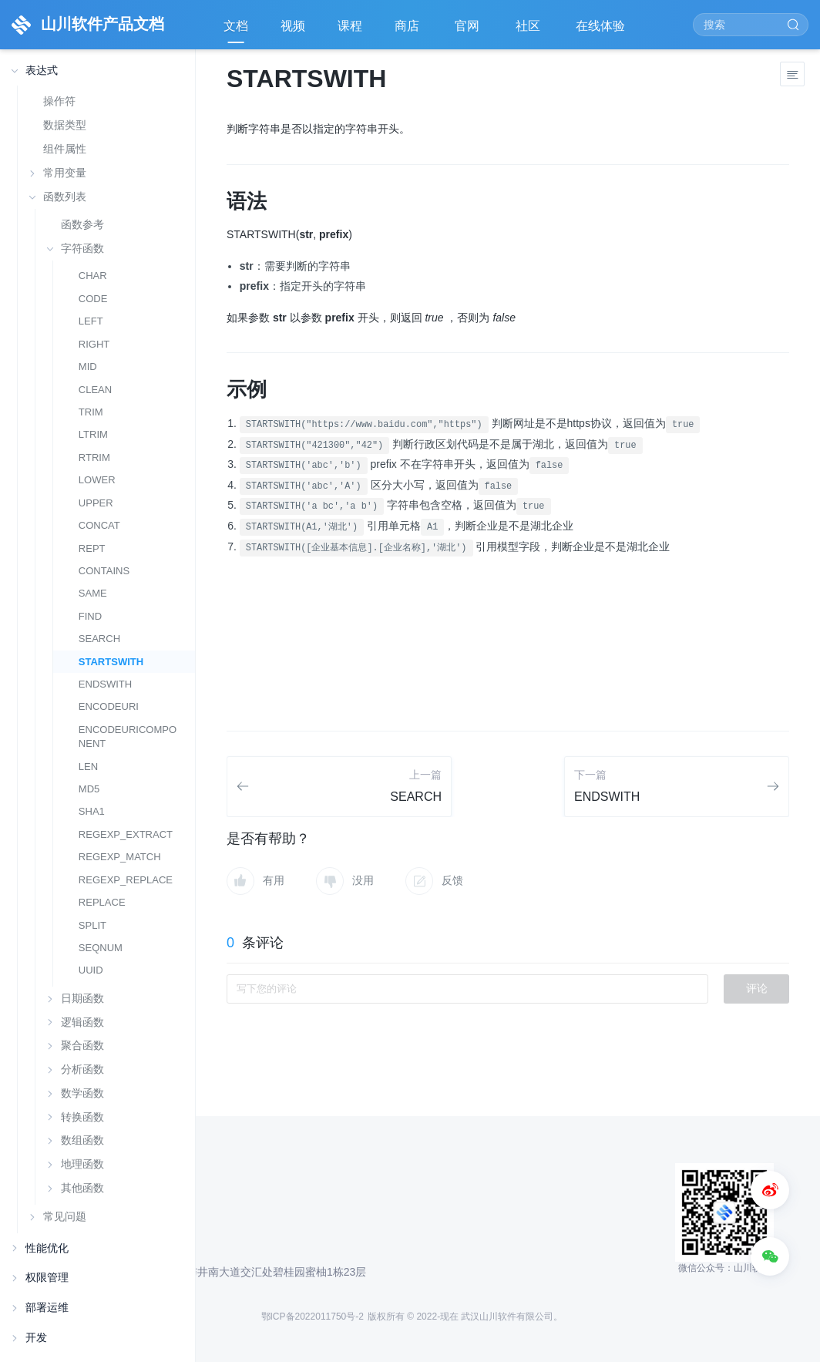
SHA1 (92, 811)
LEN (88, 766)
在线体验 (602, 31)
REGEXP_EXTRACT (126, 834)
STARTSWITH (111, 662)
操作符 (59, 101)
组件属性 (64, 149)
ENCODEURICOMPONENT (127, 736)
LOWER (97, 480)
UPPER (96, 503)
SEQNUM (101, 947)
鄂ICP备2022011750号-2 (312, 1316)
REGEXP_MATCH (120, 857)
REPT (92, 548)
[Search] (750, 24)
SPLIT (92, 925)
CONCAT (99, 525)
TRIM (91, 412)
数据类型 (64, 125)
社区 (529, 31)
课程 (350, 25)
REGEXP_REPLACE (126, 880)
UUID (91, 970)
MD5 (89, 789)
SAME (93, 593)
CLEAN (95, 389)
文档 (235, 25)
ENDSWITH (105, 684)
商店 (408, 31)
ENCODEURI (109, 706)
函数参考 (82, 224)
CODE (93, 298)
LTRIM (93, 434)
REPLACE (102, 902)
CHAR (93, 275)
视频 (293, 25)
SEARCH (99, 638)
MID (88, 366)
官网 (468, 31)
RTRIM (94, 457)
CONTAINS (104, 571)
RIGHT (94, 344)
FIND (90, 616)
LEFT (91, 321)
